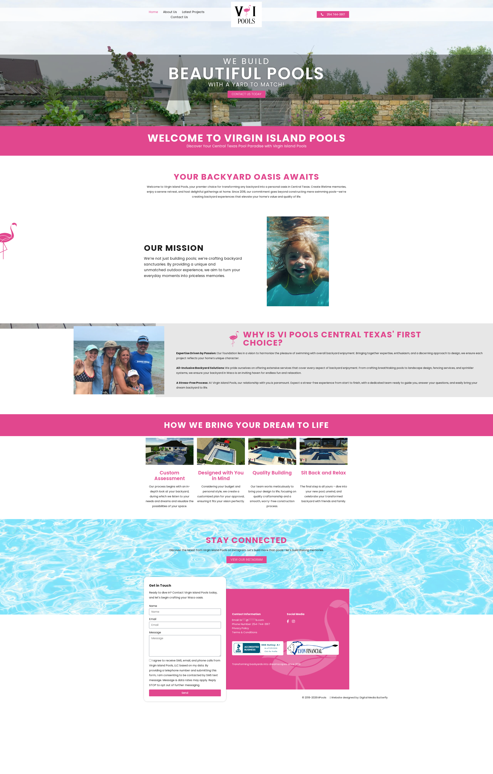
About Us (170, 12)
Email (152, 619)
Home (153, 12)
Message (155, 633)
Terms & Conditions (244, 632)
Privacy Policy (240, 628)
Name (153, 606)
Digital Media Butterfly (374, 697)
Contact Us (179, 17)
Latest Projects (193, 12)
